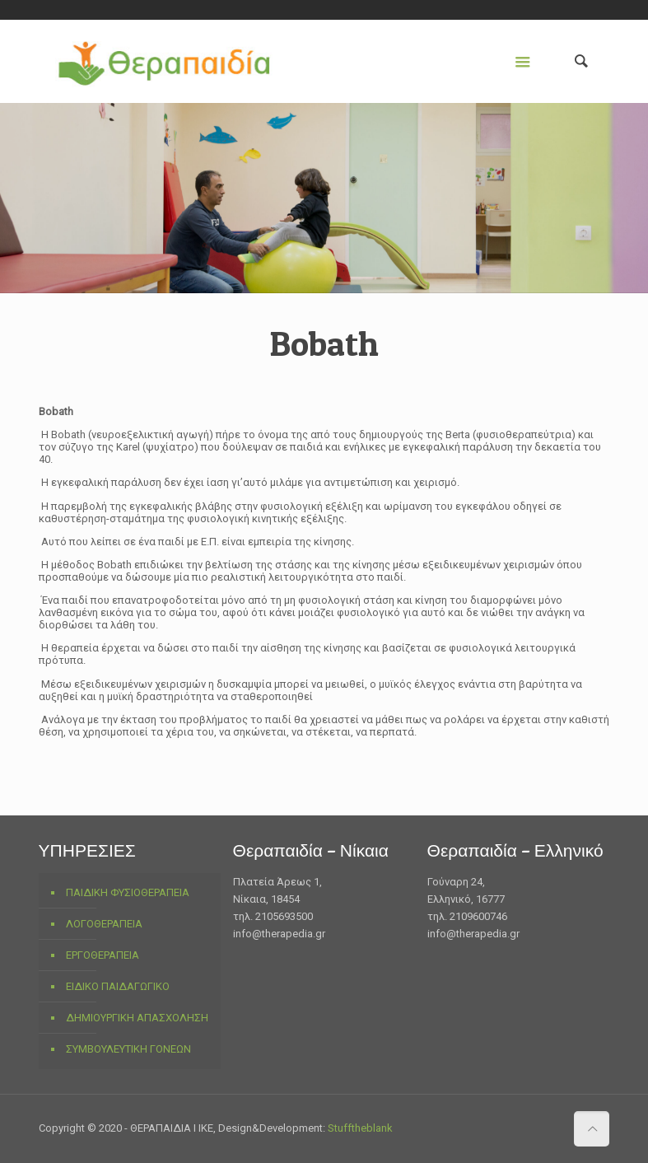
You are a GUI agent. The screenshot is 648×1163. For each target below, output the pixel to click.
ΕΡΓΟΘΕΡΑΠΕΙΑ (102, 955)
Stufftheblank (360, 1128)
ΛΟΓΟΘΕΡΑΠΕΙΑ (104, 924)
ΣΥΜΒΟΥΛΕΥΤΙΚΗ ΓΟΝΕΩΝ (128, 1049)
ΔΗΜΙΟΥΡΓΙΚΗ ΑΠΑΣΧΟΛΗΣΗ (137, 1017)
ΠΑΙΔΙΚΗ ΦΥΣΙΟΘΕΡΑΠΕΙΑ (127, 892)
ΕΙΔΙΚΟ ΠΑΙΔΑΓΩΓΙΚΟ (118, 986)
